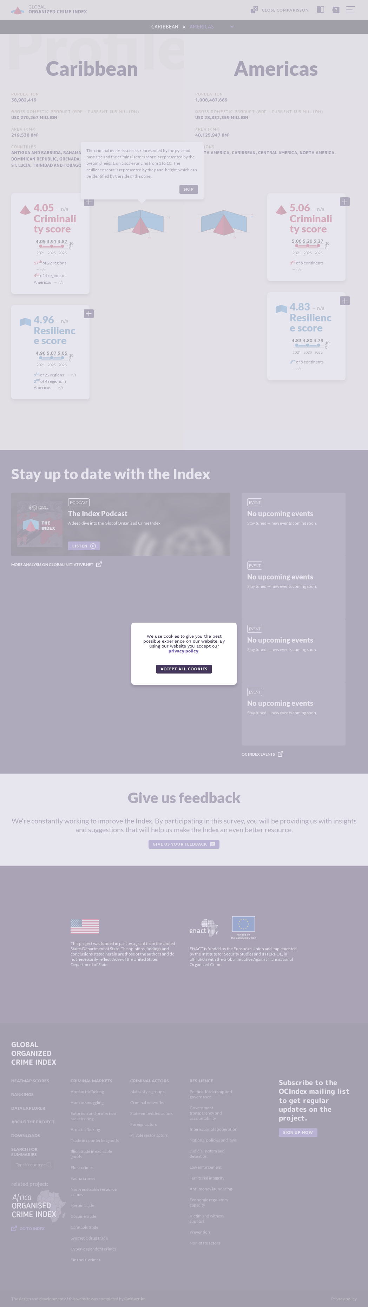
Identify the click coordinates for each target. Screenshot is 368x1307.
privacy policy (183, 651)
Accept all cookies (184, 668)
